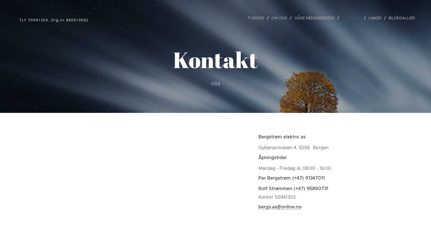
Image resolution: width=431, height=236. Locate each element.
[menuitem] (258, 18)
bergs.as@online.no (280, 207)
